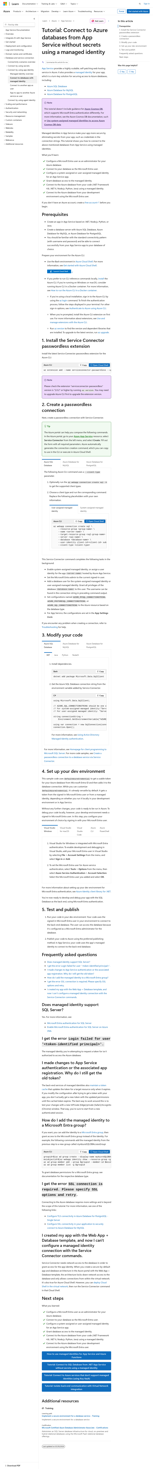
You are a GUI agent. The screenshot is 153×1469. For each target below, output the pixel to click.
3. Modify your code (128, 42)
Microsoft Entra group (92, 1132)
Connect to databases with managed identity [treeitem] (21, 79)
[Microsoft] (5, 4)
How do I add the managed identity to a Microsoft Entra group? (77, 977)
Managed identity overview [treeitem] (21, 73)
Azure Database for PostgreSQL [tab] (94, 463)
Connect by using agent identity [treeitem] (21, 100)
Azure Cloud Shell (84, 261)
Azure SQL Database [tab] (48, 463)
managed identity (83, 72)
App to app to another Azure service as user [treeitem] (22, 94)
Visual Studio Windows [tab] (49, 829)
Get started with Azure (138, 11)
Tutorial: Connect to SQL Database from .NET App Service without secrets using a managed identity (76, 1366)
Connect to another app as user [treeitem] (21, 87)
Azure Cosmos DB (94, 108)
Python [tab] (65, 655)
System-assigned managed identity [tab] (91, 509)
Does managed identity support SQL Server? (68, 961)
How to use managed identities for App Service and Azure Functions (76, 1355)
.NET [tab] (48, 655)
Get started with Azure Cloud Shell (80, 265)
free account (91, 202)
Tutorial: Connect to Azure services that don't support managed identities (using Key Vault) (76, 1377)
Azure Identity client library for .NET (93, 891)
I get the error (78, 965)
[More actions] (108, 21)
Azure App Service (83, 436)
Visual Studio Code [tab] (80, 831)
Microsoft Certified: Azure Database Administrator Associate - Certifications (75, 1427)
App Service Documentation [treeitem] (18, 30)
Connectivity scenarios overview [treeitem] (21, 62)
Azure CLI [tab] (93, 829)
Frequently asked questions (131, 53)
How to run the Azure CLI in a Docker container (74, 290)
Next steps (123, 57)
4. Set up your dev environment (133, 46)
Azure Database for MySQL (60, 90)
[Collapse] (34, 18)
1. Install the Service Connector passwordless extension (132, 31)
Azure (54, 20)
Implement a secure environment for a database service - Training (70, 1416)
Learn (44, 20)
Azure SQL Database (57, 86)
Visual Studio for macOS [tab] (65, 829)
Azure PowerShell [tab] (104, 829)
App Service (66, 20)
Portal (121, 11)
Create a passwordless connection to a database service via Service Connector (72, 757)
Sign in (147, 3)
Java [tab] (56, 655)
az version (59, 328)
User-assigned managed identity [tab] (62, 509)
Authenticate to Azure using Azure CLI (87, 308)
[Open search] (140, 3)
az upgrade (103, 332)
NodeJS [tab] (75, 655)
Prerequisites (124, 26)
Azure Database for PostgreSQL (62, 94)
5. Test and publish (127, 49)
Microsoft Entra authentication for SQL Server (69, 1023)
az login (63, 300)
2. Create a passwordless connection (129, 37)
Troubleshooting (50, 626)
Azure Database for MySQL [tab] (71, 463)
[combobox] (19, 24)
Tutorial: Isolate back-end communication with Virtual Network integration (76, 1387)
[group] (76, 370)
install (101, 278)
